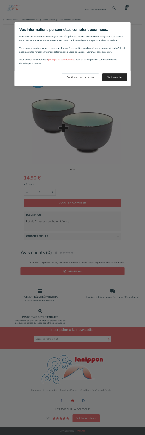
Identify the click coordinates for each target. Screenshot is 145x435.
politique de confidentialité (61, 59)
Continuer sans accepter (80, 77)
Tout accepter (115, 77)
